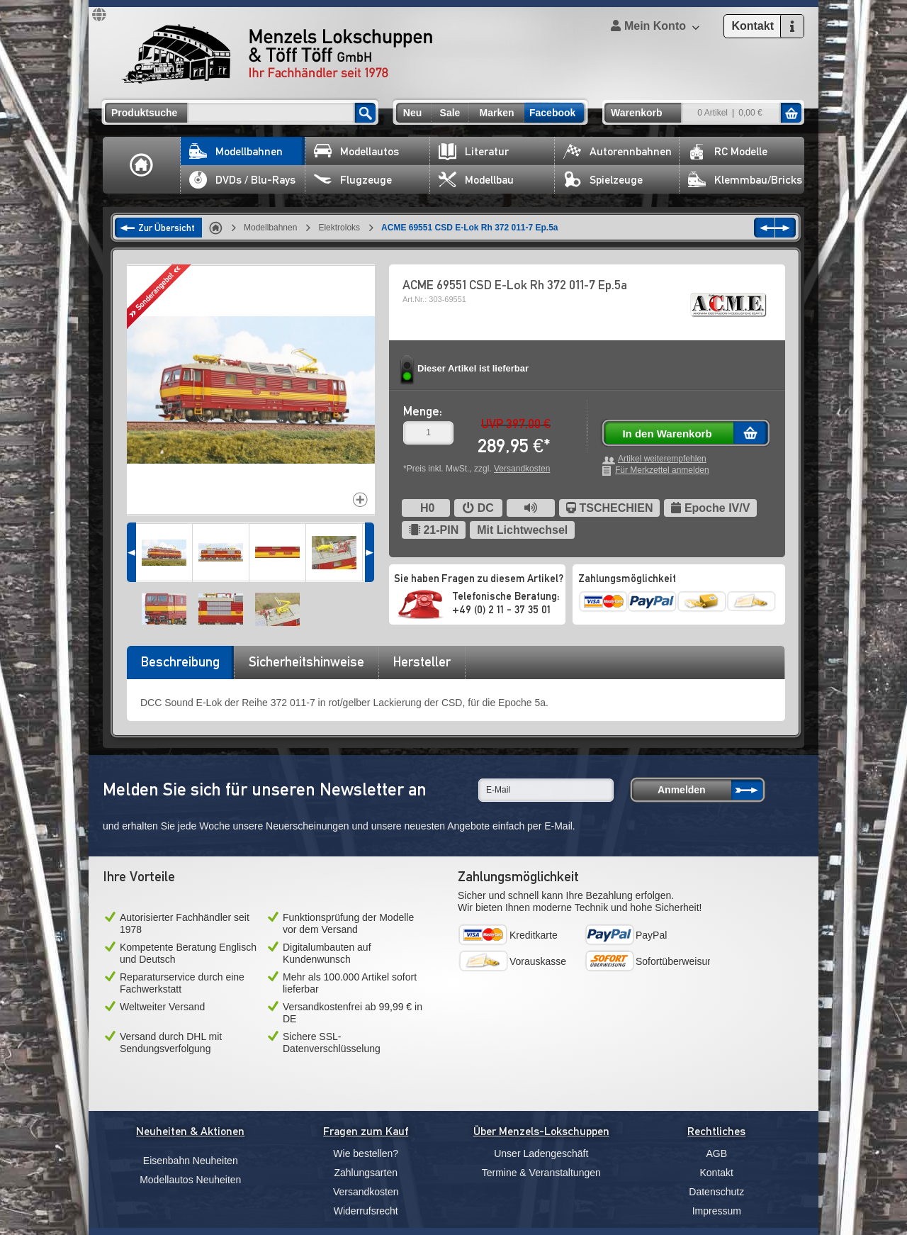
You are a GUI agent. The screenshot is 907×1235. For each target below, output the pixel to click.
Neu (412, 112)
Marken (496, 112)
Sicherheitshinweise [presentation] (306, 661)
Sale (450, 112)
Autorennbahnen (617, 151)
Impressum (716, 1211)
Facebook (552, 112)
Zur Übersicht (166, 227)
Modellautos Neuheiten (190, 1179)
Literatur (474, 151)
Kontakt (716, 1172)
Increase (360, 499)
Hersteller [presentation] (422, 661)
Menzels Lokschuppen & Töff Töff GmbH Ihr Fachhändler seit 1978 (277, 54)
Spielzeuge (603, 180)
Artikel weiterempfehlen (662, 459)
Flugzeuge (353, 180)
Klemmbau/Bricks (745, 180)
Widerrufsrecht (366, 1211)
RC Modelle (727, 151)
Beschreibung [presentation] (180, 661)
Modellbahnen (236, 151)
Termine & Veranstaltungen (541, 1172)
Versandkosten (522, 469)
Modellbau (476, 180)
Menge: (422, 410)
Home (142, 165)
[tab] (180, 666)
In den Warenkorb (666, 434)
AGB (716, 1153)
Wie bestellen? (365, 1153)
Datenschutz (716, 1191)
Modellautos (356, 151)
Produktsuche (144, 112)
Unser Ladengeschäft (541, 1153)
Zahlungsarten (366, 1172)
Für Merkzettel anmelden (662, 470)
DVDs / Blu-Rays (242, 180)
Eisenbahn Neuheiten (190, 1160)
